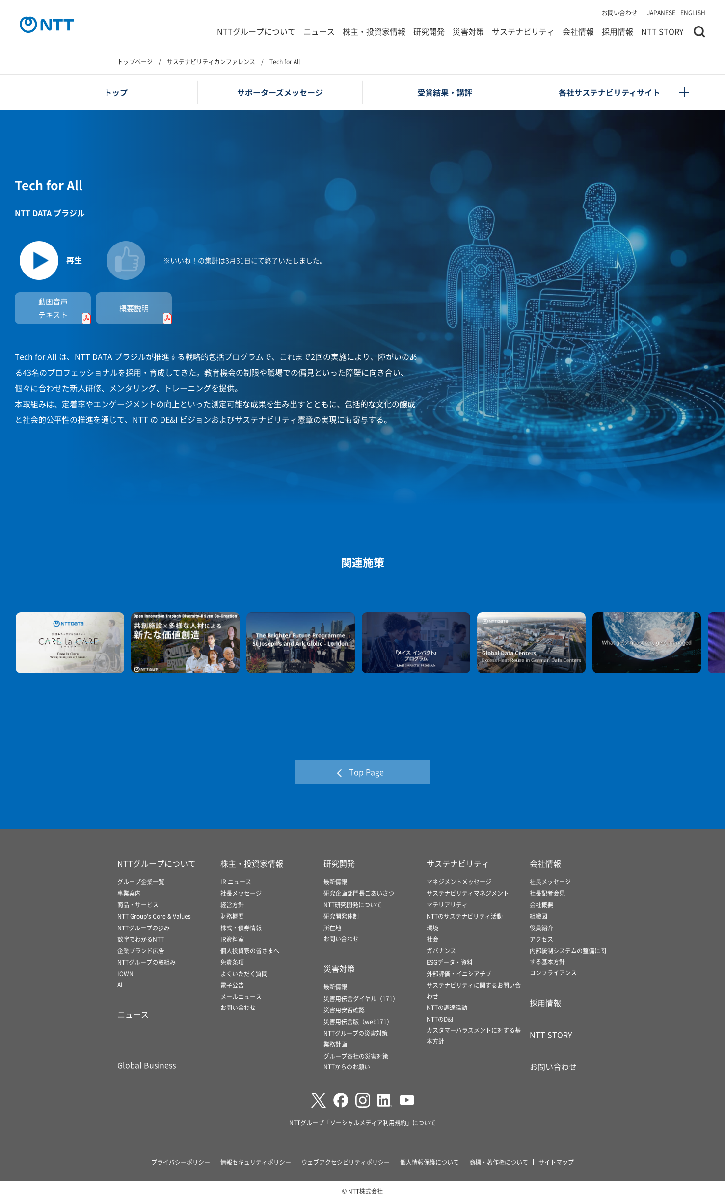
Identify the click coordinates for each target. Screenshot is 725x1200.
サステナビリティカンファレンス (211, 61)
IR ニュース (235, 881)
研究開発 (429, 31)
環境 (432, 928)
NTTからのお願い (346, 1067)
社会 (432, 939)
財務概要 (232, 916)
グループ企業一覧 (140, 881)
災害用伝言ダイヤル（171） (361, 998)
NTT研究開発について (352, 904)
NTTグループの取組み (146, 962)
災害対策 (468, 31)
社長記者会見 (547, 893)
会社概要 (541, 904)
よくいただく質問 (244, 973)
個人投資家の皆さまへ (249, 950)
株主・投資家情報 (374, 31)
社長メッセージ (241, 893)
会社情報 (578, 31)
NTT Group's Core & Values (154, 916)
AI (120, 985)
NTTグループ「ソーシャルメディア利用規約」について (362, 1122)
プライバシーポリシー (180, 1162)
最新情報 (335, 881)
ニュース (319, 31)
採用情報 (617, 31)
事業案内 (129, 893)
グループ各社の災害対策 (355, 1056)
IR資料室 (232, 939)
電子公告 (232, 985)
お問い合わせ (619, 12)
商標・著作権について (498, 1162)
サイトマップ (556, 1162)
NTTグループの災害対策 (355, 1033)
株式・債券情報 (241, 928)
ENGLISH (692, 12)
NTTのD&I (440, 1019)
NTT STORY (662, 31)
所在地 (332, 928)
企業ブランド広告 (140, 950)
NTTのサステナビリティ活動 (465, 916)
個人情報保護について (429, 1162)
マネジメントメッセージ (459, 881)
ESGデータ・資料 (450, 962)
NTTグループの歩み (143, 928)
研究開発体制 (341, 916)
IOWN (125, 973)
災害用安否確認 (344, 1010)
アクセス (541, 939)
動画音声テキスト (64, 311)
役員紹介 (541, 928)
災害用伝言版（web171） (358, 1021)
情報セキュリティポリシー (255, 1162)
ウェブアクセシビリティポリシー (345, 1162)
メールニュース (241, 996)
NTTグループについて (256, 31)
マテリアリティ (447, 904)
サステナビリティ (523, 31)
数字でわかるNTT (140, 939)
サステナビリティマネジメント (468, 893)
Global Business (146, 1065)
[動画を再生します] (49, 261)
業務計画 (335, 1044)
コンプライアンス (553, 972)
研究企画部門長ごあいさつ (358, 893)
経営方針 (232, 904)
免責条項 (232, 962)
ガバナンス (441, 950)
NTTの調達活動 (447, 1007)
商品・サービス (138, 904)
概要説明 (145, 314)
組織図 (538, 916)
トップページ (135, 61)
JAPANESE (661, 12)
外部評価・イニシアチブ (459, 973)
